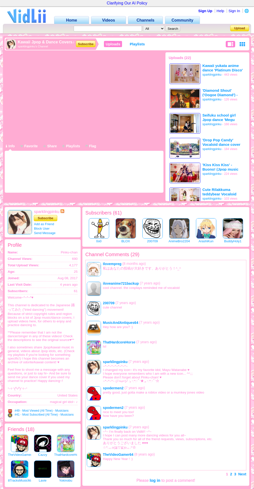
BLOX (125, 241)
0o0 (99, 241)
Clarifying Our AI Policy (127, 3)
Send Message (45, 233)
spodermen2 (113, 388)
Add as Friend (44, 224)
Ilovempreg (112, 264)
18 (30, 429)
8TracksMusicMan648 (23, 480)
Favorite (29, 146)
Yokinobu (65, 480)
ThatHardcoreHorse (68, 455)
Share (50, 146)
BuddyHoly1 (232, 241)
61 (117, 212)
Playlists (137, 44)
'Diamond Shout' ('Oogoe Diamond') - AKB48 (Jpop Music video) (220, 92)
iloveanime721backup (121, 283)
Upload (239, 28)
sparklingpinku (212, 74)
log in (155, 480)
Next (242, 474)
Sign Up (205, 11)
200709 (152, 241)
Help (220, 11)
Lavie (42, 480)
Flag (91, 146)
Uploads (113, 44)
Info (10, 146)
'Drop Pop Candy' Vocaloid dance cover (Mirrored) (221, 142)
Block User (42, 228)
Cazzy (42, 455)
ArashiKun (206, 241)
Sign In (234, 11)
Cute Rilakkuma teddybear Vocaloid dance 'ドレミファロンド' (221, 191)
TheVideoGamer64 (21, 455)
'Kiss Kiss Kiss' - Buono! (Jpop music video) (220, 167)
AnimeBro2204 (179, 241)
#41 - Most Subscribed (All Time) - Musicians (44, 414)
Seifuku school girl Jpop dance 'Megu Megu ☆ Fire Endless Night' (221, 117)
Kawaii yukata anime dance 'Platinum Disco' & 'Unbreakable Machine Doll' (222, 67)
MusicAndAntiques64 (120, 323)
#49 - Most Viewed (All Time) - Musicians (41, 410)
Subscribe (86, 44)
